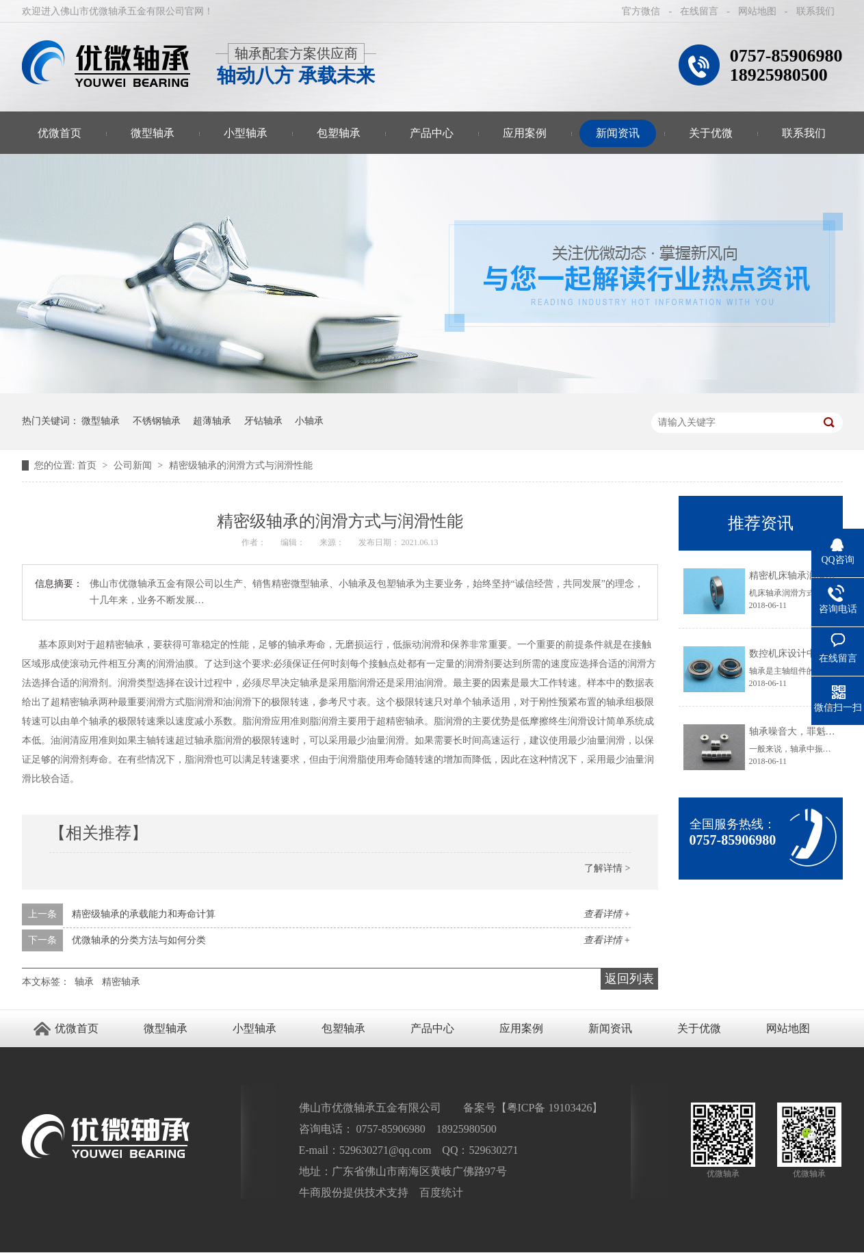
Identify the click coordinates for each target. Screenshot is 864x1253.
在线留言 (699, 11)
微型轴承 (152, 133)
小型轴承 (245, 133)
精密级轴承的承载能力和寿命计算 (143, 914)
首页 (88, 465)
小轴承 (309, 421)
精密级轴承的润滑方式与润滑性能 (241, 465)
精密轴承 (121, 982)
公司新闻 (134, 465)
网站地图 (757, 11)
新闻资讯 (618, 133)
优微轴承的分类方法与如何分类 (139, 940)
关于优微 (711, 133)
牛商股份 (321, 1192)
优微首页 (59, 133)
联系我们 (815, 11)
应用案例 (525, 133)
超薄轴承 (212, 421)
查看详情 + (607, 914)
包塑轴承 (339, 133)
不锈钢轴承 (157, 421)
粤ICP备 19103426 (549, 1107)
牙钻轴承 (263, 421)
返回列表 (629, 979)
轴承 (84, 982)
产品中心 (432, 133)
